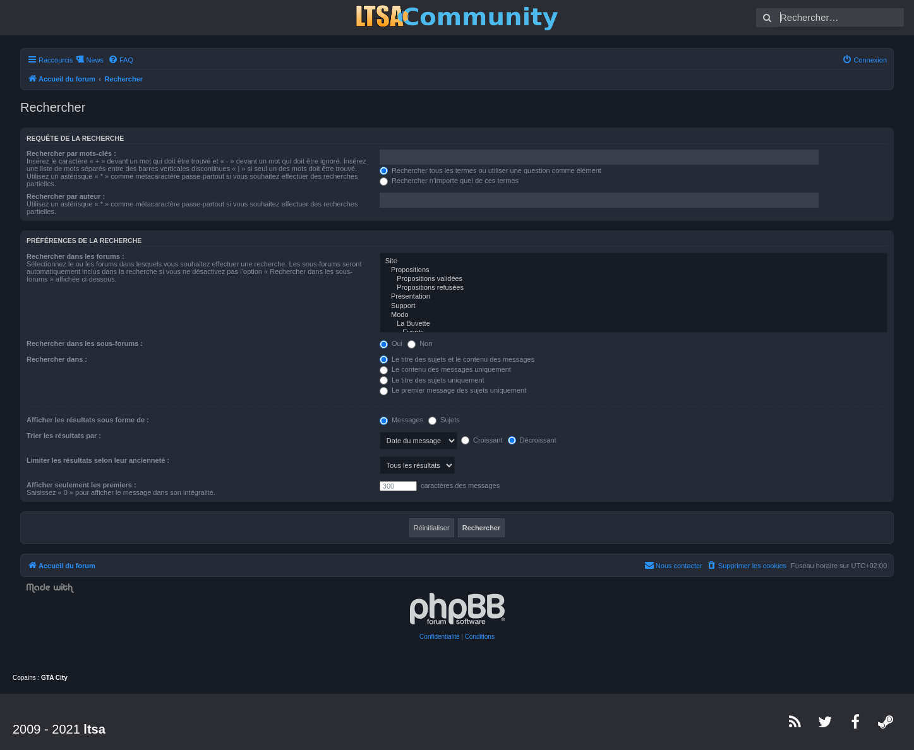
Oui (391, 343)
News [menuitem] (95, 60)
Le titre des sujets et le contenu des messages (457, 359)
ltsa (94, 729)
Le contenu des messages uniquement (445, 369)
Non (419, 343)
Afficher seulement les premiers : (81, 485)
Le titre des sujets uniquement (432, 380)
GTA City (54, 677)
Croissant (482, 440)
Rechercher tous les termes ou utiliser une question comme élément (490, 170)
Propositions (633, 270)
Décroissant (532, 440)
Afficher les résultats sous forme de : (88, 420)
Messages (401, 420)
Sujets (444, 420)
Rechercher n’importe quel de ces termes (449, 180)
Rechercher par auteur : (66, 196)
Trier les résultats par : (64, 435)
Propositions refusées (633, 287)
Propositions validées (633, 279)
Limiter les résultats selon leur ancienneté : (98, 460)
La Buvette (633, 323)
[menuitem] (120, 60)
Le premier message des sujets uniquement (453, 390)
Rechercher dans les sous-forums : (85, 343)
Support (633, 306)
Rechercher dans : (57, 359)
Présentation (633, 296)
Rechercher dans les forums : (75, 256)
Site (633, 261)
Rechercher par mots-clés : (71, 153)
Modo (633, 315)
